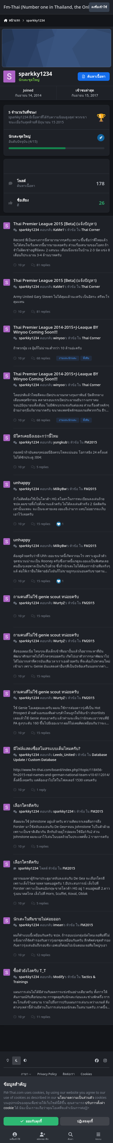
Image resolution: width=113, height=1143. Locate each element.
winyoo (59, 338)
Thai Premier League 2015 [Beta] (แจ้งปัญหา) (55, 223)
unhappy (21, 482)
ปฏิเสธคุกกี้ (85, 1121)
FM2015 (90, 442)
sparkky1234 (29, 229)
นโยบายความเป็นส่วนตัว (75, 1097)
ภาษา (26, 1074)
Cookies (86, 1074)
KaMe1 (58, 229)
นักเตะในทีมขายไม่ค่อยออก (37, 919)
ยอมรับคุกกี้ (30, 1121)
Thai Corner (90, 229)
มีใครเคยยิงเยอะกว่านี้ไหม (35, 436)
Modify (58, 976)
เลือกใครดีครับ (26, 805)
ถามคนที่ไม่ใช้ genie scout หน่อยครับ (46, 596)
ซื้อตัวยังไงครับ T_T (29, 970)
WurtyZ (59, 603)
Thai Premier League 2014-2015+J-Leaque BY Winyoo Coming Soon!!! (55, 329)
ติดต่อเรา (69, 1074)
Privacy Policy (47, 1074)
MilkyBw (60, 488)
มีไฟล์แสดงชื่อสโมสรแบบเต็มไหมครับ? (46, 748)
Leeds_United (64, 754)
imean (58, 925)
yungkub (60, 442)
